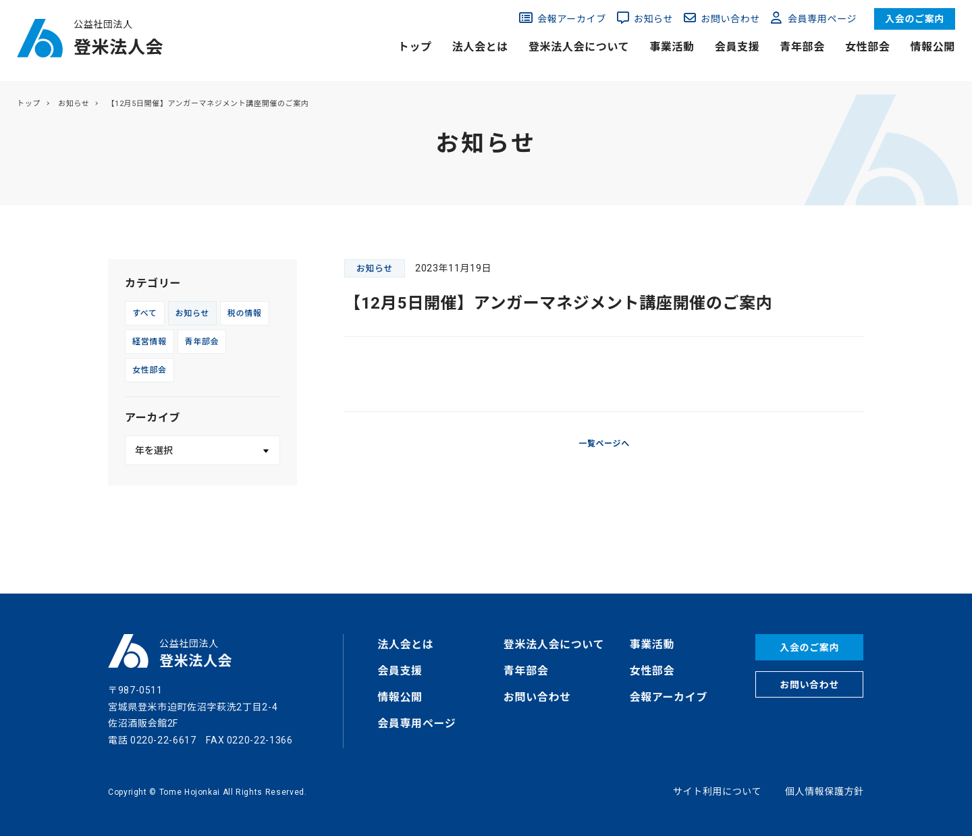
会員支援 (737, 47)
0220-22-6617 (163, 740)
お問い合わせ (730, 19)
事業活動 (672, 47)
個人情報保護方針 (824, 791)
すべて (144, 313)
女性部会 (867, 47)
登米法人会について (579, 47)
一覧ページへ (604, 443)
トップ (415, 47)
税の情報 (244, 313)
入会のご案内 (914, 19)
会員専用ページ (822, 19)
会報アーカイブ (571, 19)
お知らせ (653, 19)
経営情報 (149, 341)
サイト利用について (717, 791)
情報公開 (932, 47)
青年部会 (802, 47)
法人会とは (480, 47)
